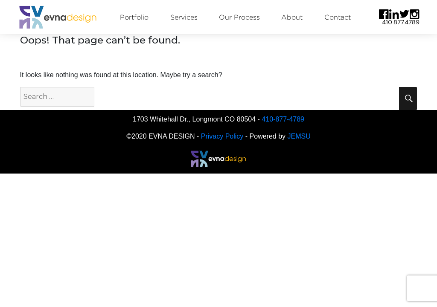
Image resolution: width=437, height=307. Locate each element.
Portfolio (134, 17)
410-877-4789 (283, 119)
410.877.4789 (401, 22)
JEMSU (299, 136)
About (292, 17)
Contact (337, 17)
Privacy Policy (222, 136)
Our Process (239, 17)
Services (184, 17)
